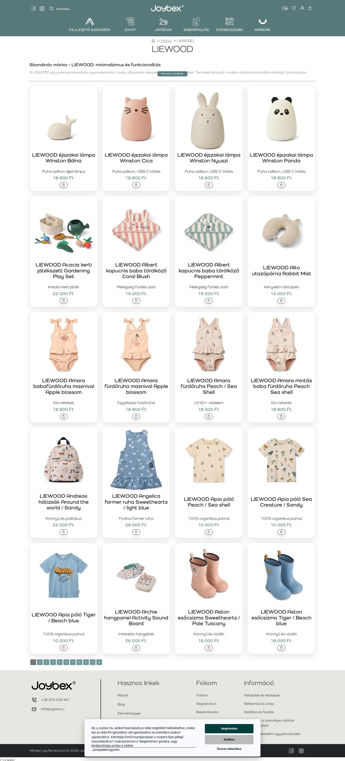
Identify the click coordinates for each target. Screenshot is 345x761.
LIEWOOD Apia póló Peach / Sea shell (209, 499)
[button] (63, 184)
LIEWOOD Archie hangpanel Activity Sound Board (136, 615)
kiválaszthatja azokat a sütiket (112, 745)
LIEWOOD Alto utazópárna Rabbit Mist (281, 269)
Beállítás (229, 739)
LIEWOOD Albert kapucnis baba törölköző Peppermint (209, 269)
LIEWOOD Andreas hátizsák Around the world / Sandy (64, 499)
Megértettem (229, 728)
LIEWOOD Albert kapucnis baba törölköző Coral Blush (136, 269)
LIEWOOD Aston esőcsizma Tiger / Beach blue (281, 615)
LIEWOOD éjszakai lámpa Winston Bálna (63, 156)
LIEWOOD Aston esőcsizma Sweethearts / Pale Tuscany (209, 615)
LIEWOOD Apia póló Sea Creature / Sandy (281, 499)
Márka (166, 41)
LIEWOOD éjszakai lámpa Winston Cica (136, 156)
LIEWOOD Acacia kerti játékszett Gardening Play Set (64, 269)
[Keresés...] (51, 9)
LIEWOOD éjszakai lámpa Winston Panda (281, 156)
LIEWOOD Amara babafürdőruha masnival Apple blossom (63, 384)
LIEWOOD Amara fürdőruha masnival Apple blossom (136, 384)
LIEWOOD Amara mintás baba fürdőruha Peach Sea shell (281, 384)
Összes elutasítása (229, 748)
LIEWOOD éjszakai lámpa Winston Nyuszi (208, 156)
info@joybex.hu (52, 707)
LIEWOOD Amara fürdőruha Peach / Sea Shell (209, 384)
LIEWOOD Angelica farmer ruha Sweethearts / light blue (136, 499)
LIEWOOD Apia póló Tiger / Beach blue (64, 615)
